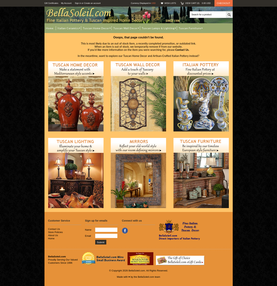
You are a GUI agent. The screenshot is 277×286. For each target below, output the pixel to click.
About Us (53, 235)
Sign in (78, 3)
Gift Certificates (51, 3)
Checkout (223, 3)
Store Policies (55, 232)
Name (88, 229)
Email (88, 235)
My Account (66, 3)
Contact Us (54, 229)
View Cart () (198, 3)
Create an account (92, 3)
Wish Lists (170, 3)
